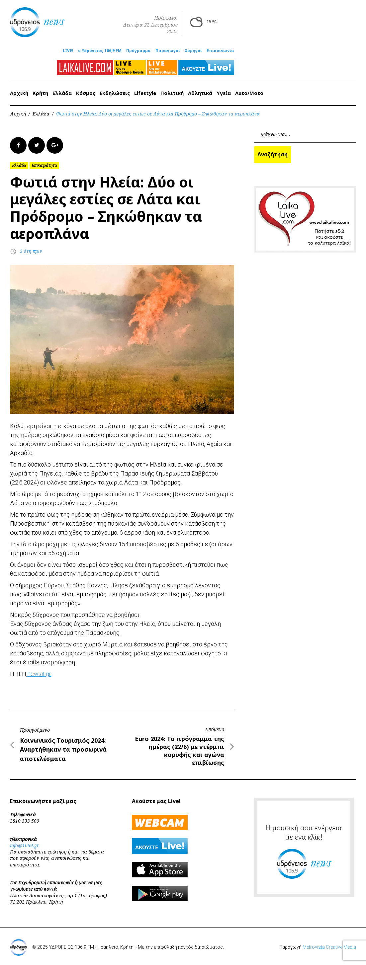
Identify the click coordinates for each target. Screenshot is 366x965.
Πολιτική (172, 93)
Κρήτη (40, 93)
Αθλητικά (200, 93)
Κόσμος (85, 93)
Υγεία (224, 93)
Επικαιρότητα (44, 165)
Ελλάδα (62, 93)
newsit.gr (38, 673)
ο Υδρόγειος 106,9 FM (100, 50)
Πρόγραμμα (138, 50)
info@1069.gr (24, 845)
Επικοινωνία (220, 50)
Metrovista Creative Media (329, 947)
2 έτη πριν (31, 251)
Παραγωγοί (167, 50)
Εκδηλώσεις (115, 93)
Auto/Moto (249, 93)
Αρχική (19, 93)
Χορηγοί (193, 50)
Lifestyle (145, 93)
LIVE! (68, 50)
